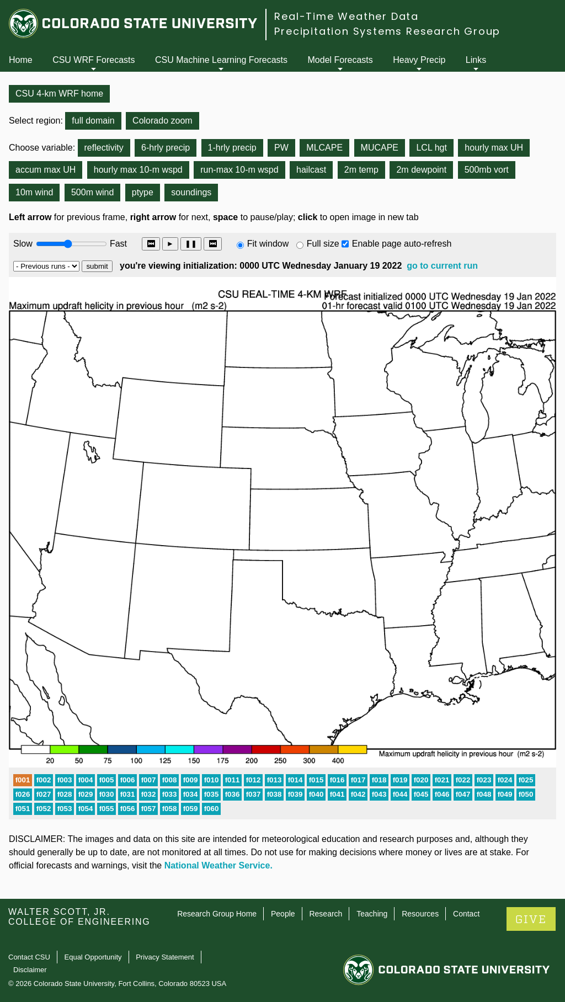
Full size (323, 243)
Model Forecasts (340, 60)
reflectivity (104, 147)
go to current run (442, 265)
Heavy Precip (419, 60)
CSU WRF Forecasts (93, 60)
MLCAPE (324, 147)
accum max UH (45, 169)
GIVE (531, 919)
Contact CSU (29, 957)
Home (21, 60)
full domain (93, 120)
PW (281, 147)
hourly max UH (494, 147)
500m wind (92, 192)
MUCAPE (379, 147)
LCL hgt (431, 147)
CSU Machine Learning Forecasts (221, 60)
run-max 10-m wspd (239, 169)
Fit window (268, 243)
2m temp (361, 169)
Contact (466, 913)
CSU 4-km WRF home (59, 93)
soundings (191, 192)
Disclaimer (30, 970)
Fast (117, 243)
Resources (420, 913)
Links (476, 60)
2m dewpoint (421, 169)
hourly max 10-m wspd (138, 169)
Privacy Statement (165, 957)
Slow (23, 243)
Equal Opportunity (93, 957)
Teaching (371, 913)
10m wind (34, 192)
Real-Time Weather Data (346, 16)
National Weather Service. (218, 865)
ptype (142, 192)
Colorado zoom (162, 120)
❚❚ (191, 243)
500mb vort (487, 169)
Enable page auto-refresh (402, 243)
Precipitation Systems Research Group (387, 31)
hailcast (311, 169)
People (283, 913)
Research (325, 913)
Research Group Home (217, 913)
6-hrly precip (165, 147)
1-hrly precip (232, 147)
